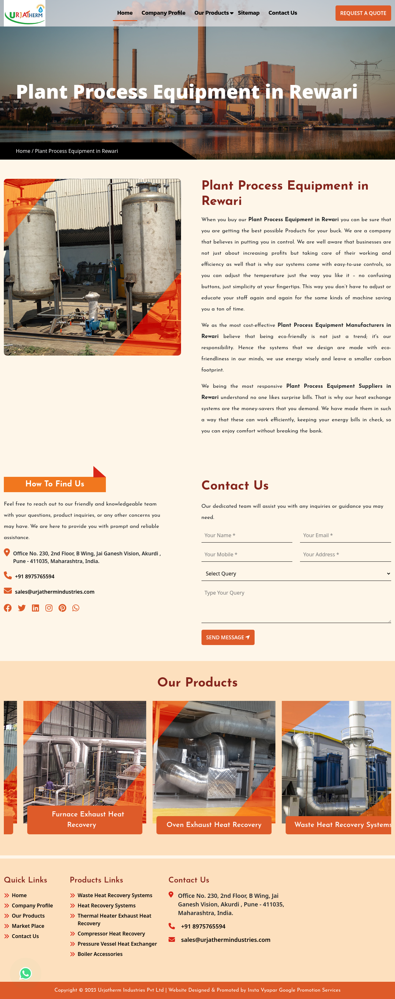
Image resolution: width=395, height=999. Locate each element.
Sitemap (249, 12)
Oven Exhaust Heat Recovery (298, 825)
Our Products (211, 12)
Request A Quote (363, 13)
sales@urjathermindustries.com (49, 591)
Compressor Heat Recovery (111, 933)
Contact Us (283, 12)
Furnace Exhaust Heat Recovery (172, 820)
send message (228, 637)
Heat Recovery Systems (107, 905)
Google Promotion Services (310, 990)
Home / (25, 150)
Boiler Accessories (100, 954)
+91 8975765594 (29, 575)
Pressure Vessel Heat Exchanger (117, 943)
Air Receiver (39, 825)
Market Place (28, 925)
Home (125, 12)
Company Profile (164, 12)
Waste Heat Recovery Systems (115, 895)
